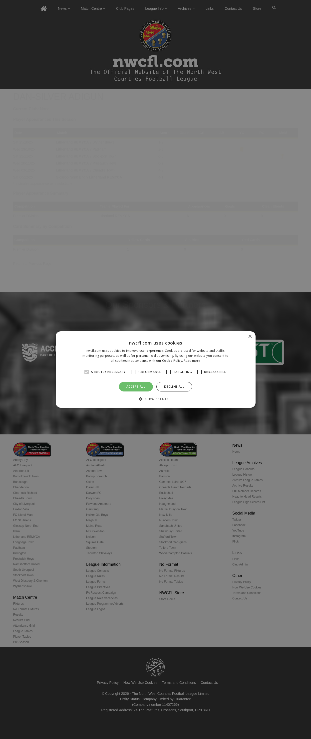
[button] (155, 398)
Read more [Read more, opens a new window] (192, 361)
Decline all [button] (174, 386)
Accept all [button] (135, 386)
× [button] (250, 337)
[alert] (155, 369)
